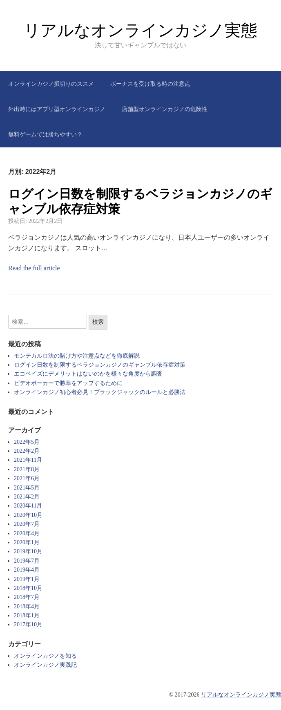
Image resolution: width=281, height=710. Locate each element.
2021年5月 (27, 488)
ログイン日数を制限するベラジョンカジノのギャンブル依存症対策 (99, 365)
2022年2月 (27, 451)
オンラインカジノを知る (45, 656)
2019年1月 (27, 579)
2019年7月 (27, 561)
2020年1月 (27, 542)
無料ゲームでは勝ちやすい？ (45, 134)
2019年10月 (28, 551)
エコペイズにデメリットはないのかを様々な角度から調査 (88, 374)
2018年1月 (27, 615)
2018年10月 (28, 588)
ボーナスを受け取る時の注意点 (150, 83)
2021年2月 (27, 497)
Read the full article (34, 268)
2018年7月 (27, 597)
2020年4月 (27, 533)
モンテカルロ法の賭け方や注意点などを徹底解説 (77, 356)
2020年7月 (27, 524)
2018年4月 (27, 606)
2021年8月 (27, 469)
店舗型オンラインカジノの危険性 (164, 109)
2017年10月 (28, 624)
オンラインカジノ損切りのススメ (51, 83)
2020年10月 (28, 515)
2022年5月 (27, 442)
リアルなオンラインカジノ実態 (140, 30)
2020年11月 (28, 506)
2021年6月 (27, 478)
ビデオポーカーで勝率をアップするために (68, 383)
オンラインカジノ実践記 (45, 665)
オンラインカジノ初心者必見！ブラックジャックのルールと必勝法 (99, 392)
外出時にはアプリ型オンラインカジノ (56, 109)
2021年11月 (28, 460)
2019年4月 (27, 570)
